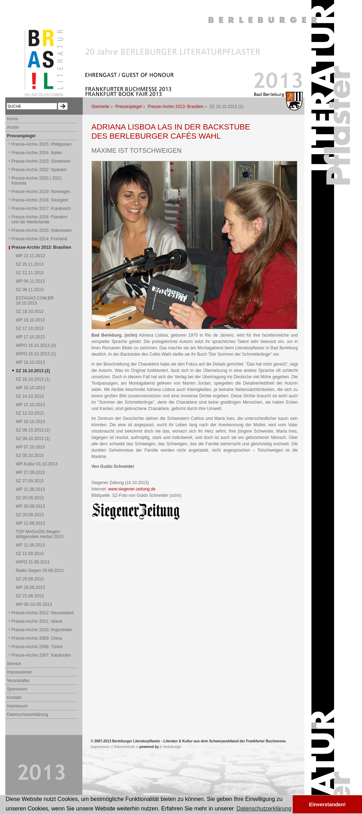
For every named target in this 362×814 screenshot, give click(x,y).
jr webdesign (170, 747)
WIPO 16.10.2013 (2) (36, 345)
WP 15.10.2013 (30, 387)
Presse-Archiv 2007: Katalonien (41, 655)
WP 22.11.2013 (30, 255)
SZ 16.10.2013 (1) (33, 379)
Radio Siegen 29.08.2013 (40, 570)
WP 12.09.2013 (30, 523)
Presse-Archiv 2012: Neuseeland (43, 612)
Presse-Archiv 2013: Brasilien (175, 106)
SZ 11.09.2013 (30, 553)
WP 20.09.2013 (30, 506)
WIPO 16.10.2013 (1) (36, 353)
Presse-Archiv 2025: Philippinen (42, 144)
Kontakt (14, 697)
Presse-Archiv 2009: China (37, 638)
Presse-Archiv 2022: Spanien (39, 169)
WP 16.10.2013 (30, 362)
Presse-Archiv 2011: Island (37, 621)
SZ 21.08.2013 (30, 595)
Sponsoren (17, 689)
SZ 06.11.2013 (30, 289)
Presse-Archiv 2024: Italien (37, 152)
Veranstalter (18, 680)
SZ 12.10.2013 (30, 413)
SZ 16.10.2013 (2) (33, 370)
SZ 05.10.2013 (30, 455)
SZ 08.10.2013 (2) (33, 430)
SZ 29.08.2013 (30, 579)
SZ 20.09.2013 (30, 497)
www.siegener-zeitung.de (132, 489)
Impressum (17, 706)
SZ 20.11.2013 (30, 264)
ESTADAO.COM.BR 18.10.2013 (35, 301)
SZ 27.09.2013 (30, 480)
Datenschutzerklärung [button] (264, 809)
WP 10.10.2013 (30, 421)
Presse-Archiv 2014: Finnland (39, 238)
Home (12, 118)
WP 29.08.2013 (30, 587)
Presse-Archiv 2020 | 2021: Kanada (37, 181)
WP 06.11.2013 (30, 281)
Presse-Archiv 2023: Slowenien (41, 161)
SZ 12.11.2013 (30, 272)
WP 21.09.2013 (30, 489)
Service (14, 663)
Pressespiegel (128, 106)
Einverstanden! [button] (327, 804)
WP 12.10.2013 (30, 404)
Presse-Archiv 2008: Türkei (37, 646)
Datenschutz (124, 747)
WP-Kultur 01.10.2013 (37, 464)
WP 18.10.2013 (30, 320)
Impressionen (20, 672)
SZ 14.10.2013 (30, 396)
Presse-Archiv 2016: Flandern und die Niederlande (40, 219)
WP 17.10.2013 (30, 336)
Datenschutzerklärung (27, 714)
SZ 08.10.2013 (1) (33, 438)
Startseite (101, 106)
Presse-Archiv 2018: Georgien (40, 200)
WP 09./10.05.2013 (34, 604)
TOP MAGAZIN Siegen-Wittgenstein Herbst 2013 (40, 534)
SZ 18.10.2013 (30, 311)
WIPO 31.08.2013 (32, 562)
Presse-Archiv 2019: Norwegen (41, 191)
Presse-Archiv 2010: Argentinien (42, 629)
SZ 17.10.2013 (30, 328)
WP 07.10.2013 (30, 447)
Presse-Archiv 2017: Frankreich (41, 208)
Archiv (13, 127)
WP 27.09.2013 (30, 472)
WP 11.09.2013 (30, 545)
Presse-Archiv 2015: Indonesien (42, 230)
